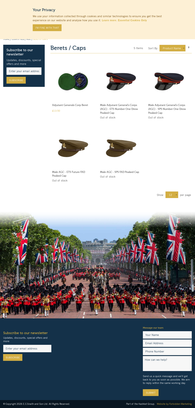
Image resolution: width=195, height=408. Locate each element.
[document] (97, 18)
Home (6, 39)
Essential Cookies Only (132, 20)
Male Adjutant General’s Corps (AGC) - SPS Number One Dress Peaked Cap (167, 109)
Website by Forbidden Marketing (174, 403)
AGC (28, 39)
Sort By (152, 48)
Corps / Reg (18, 39)
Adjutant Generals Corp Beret (70, 105)
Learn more (109, 20)
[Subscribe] (16, 80)
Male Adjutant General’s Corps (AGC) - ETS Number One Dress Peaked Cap (119, 109)
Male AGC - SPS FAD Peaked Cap (119, 172)
